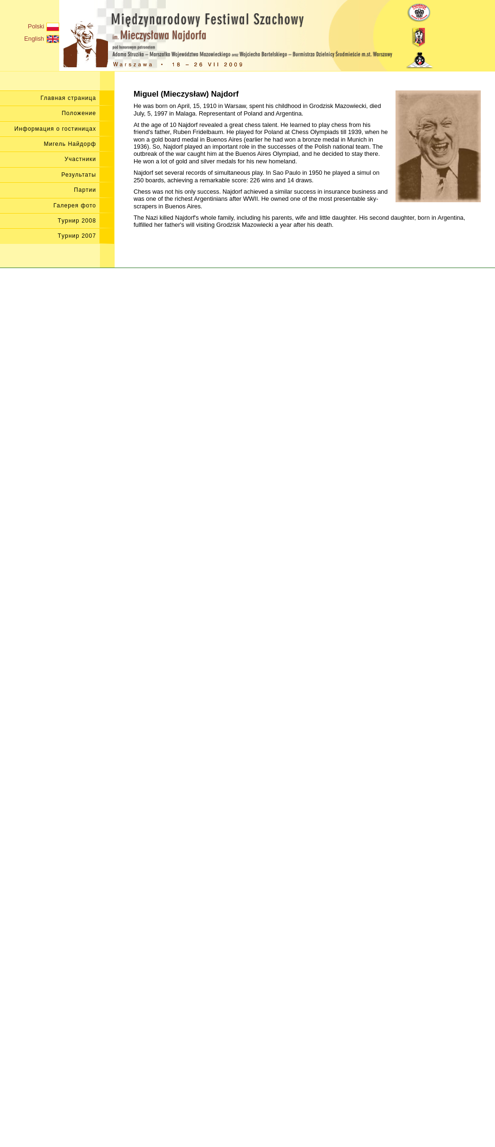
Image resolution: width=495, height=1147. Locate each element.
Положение (79, 113)
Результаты (78, 174)
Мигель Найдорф (70, 144)
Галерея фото (75, 205)
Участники (80, 159)
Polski (43, 27)
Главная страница (68, 98)
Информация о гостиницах (55, 128)
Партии (85, 190)
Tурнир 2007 (77, 236)
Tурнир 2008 (77, 220)
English (41, 39)
